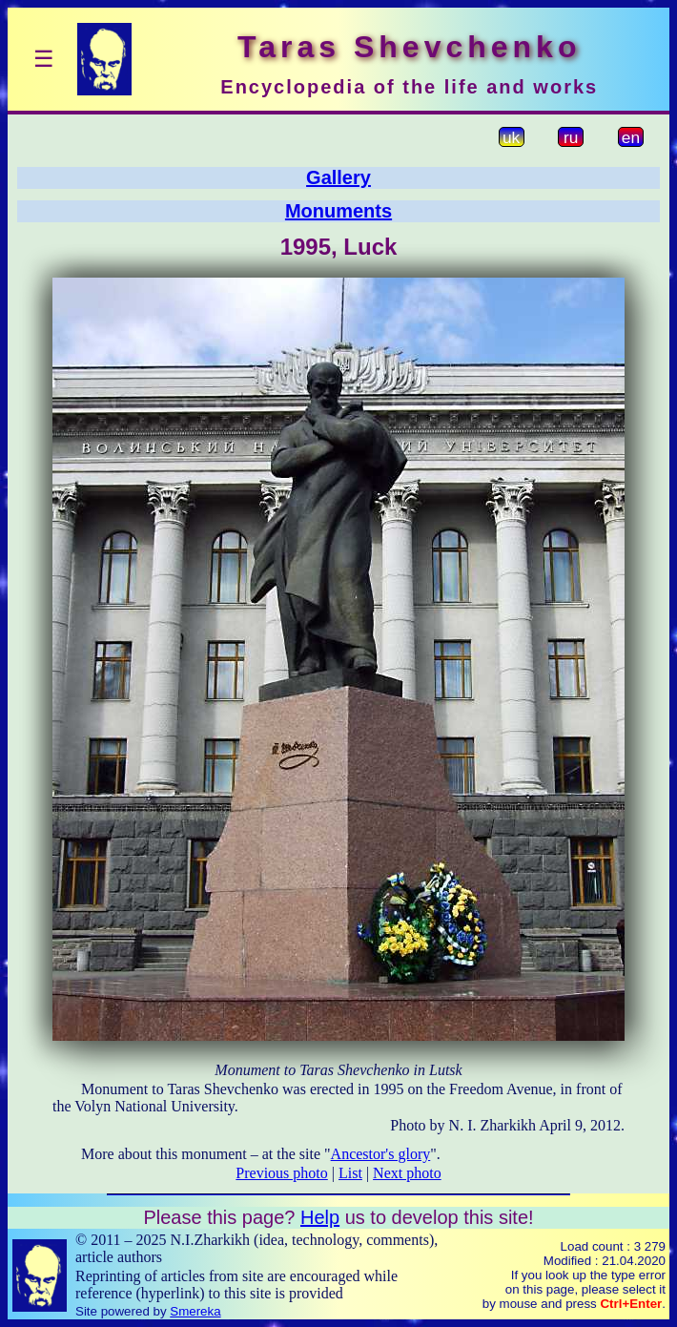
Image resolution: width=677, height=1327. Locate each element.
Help (319, 1217)
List (350, 1173)
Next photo (407, 1173)
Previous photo (281, 1173)
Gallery (338, 177)
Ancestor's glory (381, 1154)
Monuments (338, 210)
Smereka (195, 1311)
